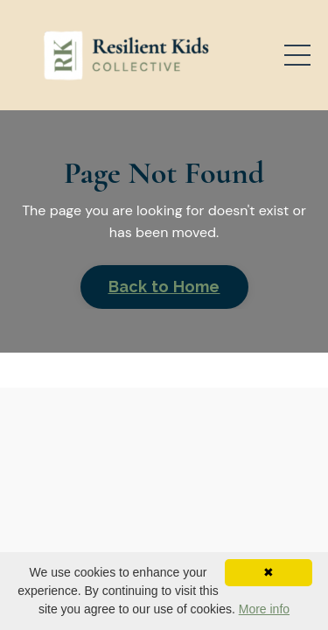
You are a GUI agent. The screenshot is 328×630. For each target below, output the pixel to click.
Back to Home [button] (164, 286)
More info (264, 609)
